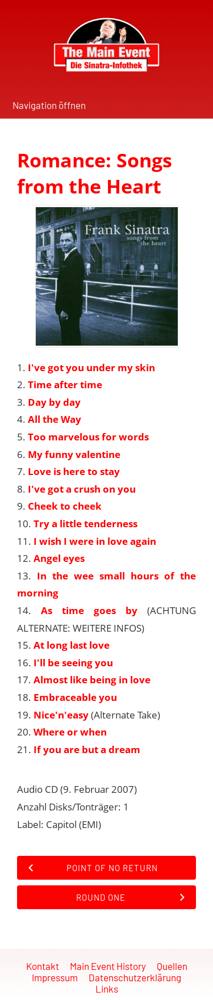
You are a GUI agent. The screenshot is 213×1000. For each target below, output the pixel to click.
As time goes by (89, 610)
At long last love (72, 645)
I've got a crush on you (82, 488)
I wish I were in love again (95, 541)
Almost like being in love (92, 679)
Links (106, 988)
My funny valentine (74, 454)
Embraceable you (75, 697)
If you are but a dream (87, 749)
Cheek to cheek (65, 505)
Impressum (55, 977)
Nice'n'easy (61, 714)
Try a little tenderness (85, 523)
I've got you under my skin (91, 367)
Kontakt (42, 966)
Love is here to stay (74, 471)
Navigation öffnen (49, 105)
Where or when (70, 731)
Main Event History (108, 966)
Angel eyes (59, 558)
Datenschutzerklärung (135, 977)
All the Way (54, 419)
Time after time (65, 384)
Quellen (172, 966)
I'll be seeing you (73, 662)
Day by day (54, 402)
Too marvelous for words (88, 436)
